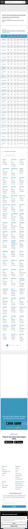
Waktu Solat (9, 19)
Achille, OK (14, 334)
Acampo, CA (14, 307)
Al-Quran (17, 469)
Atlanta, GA (4, 39)
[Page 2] (20, 345)
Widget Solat (4, 487)
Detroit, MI (4, 53)
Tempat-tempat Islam (6, 471)
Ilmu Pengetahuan (18, 478)
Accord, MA (5, 325)
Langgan (14, 506)
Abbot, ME (22, 186)
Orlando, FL (4, 97)
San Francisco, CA (4, 76)
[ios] (8, 442)
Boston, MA (4, 87)
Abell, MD (5, 213)
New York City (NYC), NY (4, 68)
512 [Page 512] (17, 345)
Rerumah (3, 19)
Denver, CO (4, 50)
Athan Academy (5, 485)
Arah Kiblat (4, 473)
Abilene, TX (14, 260)
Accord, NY (13, 325)
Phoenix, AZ (4, 133)
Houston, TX (4, 57)
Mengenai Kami (19, 481)
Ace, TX (4, 334)
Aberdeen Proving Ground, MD (14, 242)
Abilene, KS (5, 260)
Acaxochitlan (23, 307)
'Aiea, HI (4, 159)
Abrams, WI (22, 289)
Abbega (21, 168)
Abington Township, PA (22, 280)
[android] (18, 442)
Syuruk (11, 36)
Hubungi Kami (18, 489)
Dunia (3, 475)
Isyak (24, 36)
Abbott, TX (22, 195)
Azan (3, 483)
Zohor (15, 36)
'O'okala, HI (22, 159)
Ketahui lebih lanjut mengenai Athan (14, 427)
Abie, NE (13, 251)
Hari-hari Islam (18, 473)
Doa (3, 468)
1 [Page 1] (7, 345)
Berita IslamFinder (18, 483)
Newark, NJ (4, 129)
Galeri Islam (17, 477)
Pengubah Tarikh (18, 475)
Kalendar (17, 468)
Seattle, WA (4, 80)
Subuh (8, 36)
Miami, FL (3, 64)
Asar (18, 36)
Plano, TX (3, 136)
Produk (4, 481)
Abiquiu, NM (5, 289)
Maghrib (21, 36)
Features (17, 466)
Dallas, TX (4, 46)
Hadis (16, 471)
